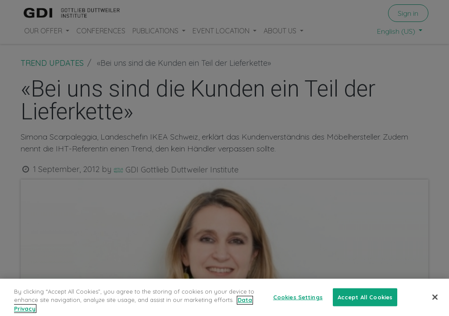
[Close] (435, 303)
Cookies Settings (298, 302)
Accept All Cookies (365, 302)
